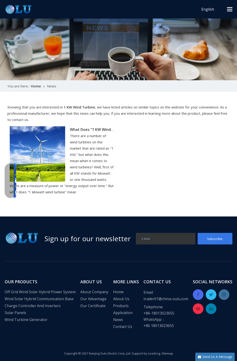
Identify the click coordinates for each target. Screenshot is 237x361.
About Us (121, 298)
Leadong (154, 353)
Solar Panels (15, 312)
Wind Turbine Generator (26, 319)
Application (123, 312)
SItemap (167, 353)
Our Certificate (93, 305)
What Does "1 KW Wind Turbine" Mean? (105, 129)
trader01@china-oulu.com (165, 298)
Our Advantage (93, 298)
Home (118, 291)
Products (121, 305)
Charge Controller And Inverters (33, 305)
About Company (94, 291)
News (118, 319)
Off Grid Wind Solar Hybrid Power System (40, 291)
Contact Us (122, 326)
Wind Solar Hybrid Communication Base (39, 298)
